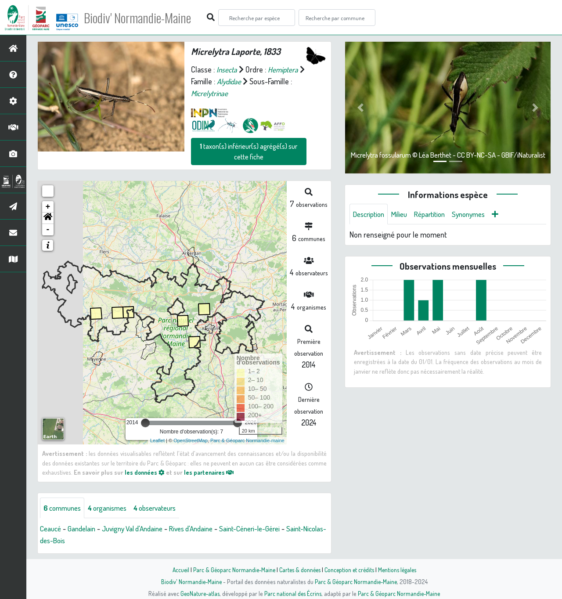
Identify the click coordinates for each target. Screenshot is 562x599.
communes (64, 508)
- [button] (48, 229)
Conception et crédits (350, 570)
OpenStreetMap (190, 440)
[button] (48, 218)
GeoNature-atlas (198, 593)
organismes (113, 508)
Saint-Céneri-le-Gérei (268, 529)
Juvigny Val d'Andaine (139, 529)
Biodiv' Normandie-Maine (144, 17)
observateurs (165, 508)
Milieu (404, 214)
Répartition (437, 214)
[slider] (145, 423)
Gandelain (85, 529)
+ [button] (48, 207)
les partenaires (211, 472)
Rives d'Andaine (204, 529)
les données (145, 472)
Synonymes (479, 214)
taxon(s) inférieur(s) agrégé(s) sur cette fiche (248, 151)
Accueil (176, 570)
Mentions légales (400, 570)
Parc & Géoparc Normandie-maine (247, 440)
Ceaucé (51, 529)
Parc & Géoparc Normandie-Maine (231, 570)
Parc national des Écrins (292, 593)
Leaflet (157, 440)
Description (370, 214)
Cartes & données (299, 570)
